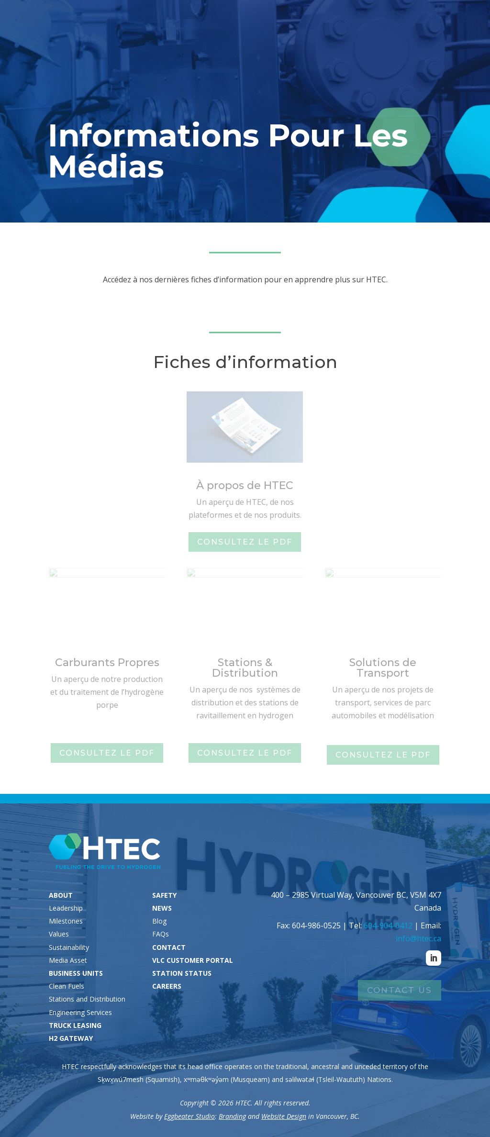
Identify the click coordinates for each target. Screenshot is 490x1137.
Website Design (283, 1116)
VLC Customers (382, 20)
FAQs (160, 933)
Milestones (66, 920)
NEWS (162, 908)
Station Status (298, 20)
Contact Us (399, 990)
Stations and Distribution (87, 998)
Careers (453, 20)
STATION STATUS (182, 973)
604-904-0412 (388, 925)
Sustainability (69, 947)
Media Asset (68, 960)
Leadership (66, 908)
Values (59, 933)
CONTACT (169, 947)
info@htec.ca (418, 938)
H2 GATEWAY (71, 1038)
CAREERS (166, 986)
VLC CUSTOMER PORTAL (192, 960)
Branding (232, 1116)
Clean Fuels (66, 986)
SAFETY (164, 895)
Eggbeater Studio (189, 1116)
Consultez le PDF (244, 541)
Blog (159, 920)
